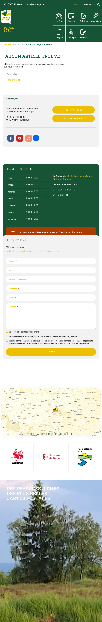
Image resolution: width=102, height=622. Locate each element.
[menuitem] (89, 4)
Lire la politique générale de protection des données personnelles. (32, 251)
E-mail (12, 298)
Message (13, 307)
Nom (11, 270)
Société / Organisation (18, 279)
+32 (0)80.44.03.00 (13, 4)
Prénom (12, 261)
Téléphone (13, 288)
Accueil (20, 44)
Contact (76, 4)
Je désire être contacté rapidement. (24, 332)
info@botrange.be (35, 4)
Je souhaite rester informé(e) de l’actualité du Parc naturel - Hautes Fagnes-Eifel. (43, 336)
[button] (98, 4)
